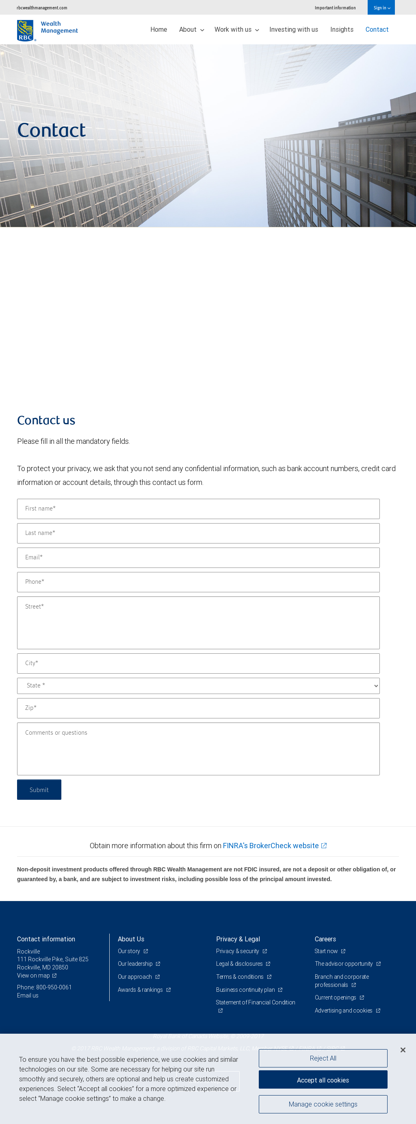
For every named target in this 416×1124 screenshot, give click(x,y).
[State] (198, 686)
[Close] (403, 1050)
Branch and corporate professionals (342, 981)
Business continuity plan (246, 989)
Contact (377, 29)
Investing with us (293, 29)
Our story (129, 951)
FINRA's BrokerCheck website (271, 845)
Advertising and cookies (344, 1010)
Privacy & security (238, 951)
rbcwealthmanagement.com (42, 7)
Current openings (336, 997)
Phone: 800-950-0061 (44, 987)
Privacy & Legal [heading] (238, 939)
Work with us (236, 29)
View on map (33, 975)
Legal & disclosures (240, 963)
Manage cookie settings (323, 1105)
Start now (327, 951)
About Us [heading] (131, 939)
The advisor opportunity (344, 963)
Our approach (135, 976)
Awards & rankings (141, 989)
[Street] (198, 622)
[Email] (198, 558)
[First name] (198, 509)
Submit (40, 789)
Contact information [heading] (46, 939)
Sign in (382, 7)
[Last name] (198, 533)
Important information (335, 7)
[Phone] (198, 582)
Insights (341, 29)
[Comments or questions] (198, 748)
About (191, 29)
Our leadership (136, 963)
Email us (28, 995)
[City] (198, 663)
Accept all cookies (323, 1079)
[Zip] (198, 708)
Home (158, 29)
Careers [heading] (325, 939)
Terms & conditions (240, 976)
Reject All (323, 1058)
